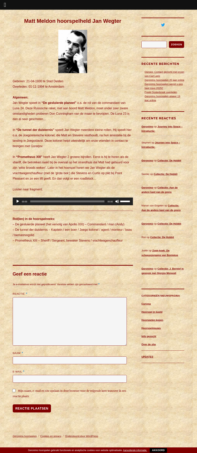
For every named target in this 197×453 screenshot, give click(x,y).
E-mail (19, 371)
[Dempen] (117, 201)
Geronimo (147, 126)
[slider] (67, 201)
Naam (18, 353)
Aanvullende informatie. (135, 450)
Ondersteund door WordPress (81, 436)
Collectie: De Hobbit (169, 160)
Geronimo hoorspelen (25, 436)
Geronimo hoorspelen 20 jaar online (164, 80)
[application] (73, 201)
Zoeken (176, 44)
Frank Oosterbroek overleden (160, 92)
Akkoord (158, 450)
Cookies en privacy (50, 436)
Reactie (20, 293)
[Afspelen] (18, 201)
